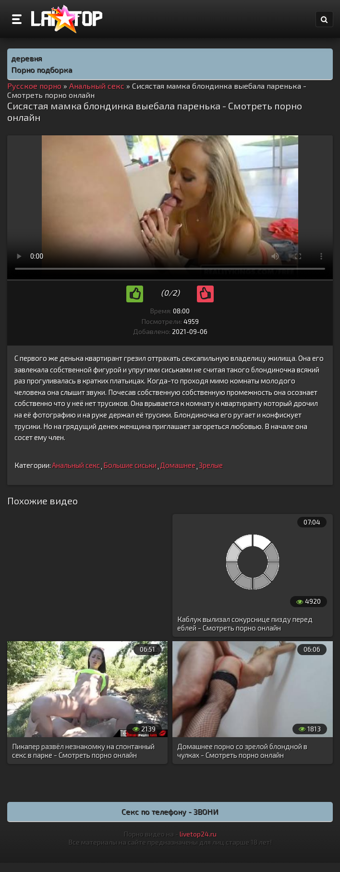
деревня (26, 57)
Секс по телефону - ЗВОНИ (170, 811)
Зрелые (211, 465)
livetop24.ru (198, 834)
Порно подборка (41, 69)
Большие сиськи (130, 465)
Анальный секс (76, 465)
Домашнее (177, 465)
